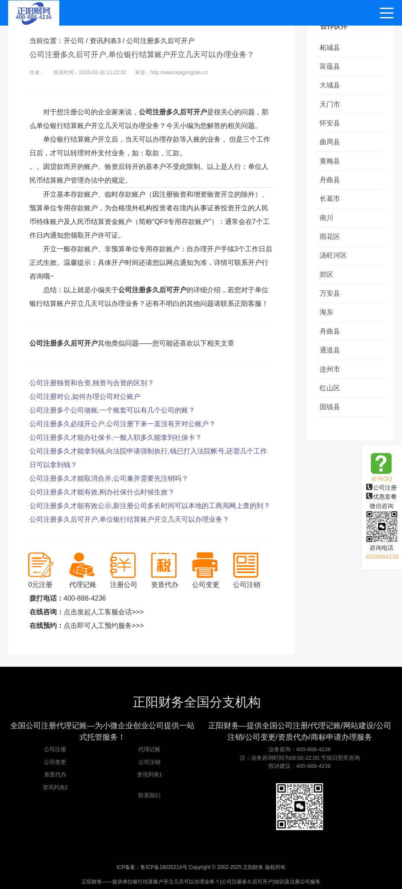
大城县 (330, 86)
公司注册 (381, 487)
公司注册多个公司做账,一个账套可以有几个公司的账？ (112, 410)
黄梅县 (330, 162)
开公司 (74, 40)
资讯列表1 (149, 774)
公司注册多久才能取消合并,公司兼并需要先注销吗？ (108, 478)
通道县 (330, 354)
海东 (327, 316)
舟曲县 (330, 182)
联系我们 (149, 795)
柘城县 (330, 47)
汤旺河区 (333, 258)
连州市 (330, 374)
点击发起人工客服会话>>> (104, 612)
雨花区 (330, 239)
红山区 (330, 393)
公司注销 (149, 762)
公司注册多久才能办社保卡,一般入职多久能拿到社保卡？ (115, 437)
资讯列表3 (105, 40)
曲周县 (330, 143)
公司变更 (55, 762)
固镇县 (330, 412)
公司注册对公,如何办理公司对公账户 (84, 396)
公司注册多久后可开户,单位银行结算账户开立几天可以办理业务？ (129, 519)
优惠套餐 (381, 496)
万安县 (330, 297)
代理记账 (149, 749)
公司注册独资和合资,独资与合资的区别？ (91, 382)
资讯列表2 (55, 787)
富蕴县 (330, 66)
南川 (327, 220)
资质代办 (55, 774)
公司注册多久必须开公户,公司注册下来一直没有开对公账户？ (122, 423)
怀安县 (330, 124)
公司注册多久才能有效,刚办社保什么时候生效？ (102, 492)
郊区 (327, 278)
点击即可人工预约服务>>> (104, 625)
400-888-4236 (85, 598)
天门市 (330, 105)
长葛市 (330, 201)
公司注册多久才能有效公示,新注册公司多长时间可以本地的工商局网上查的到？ (149, 505)
